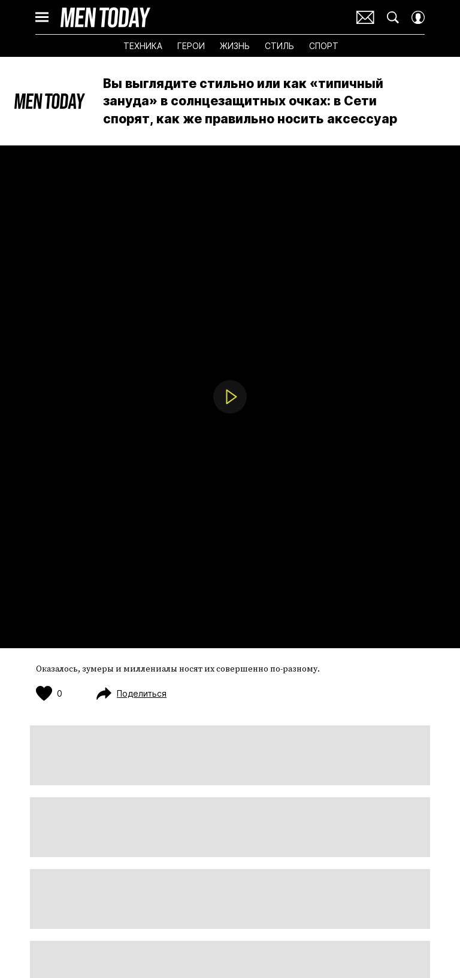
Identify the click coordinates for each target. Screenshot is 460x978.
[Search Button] (393, 17)
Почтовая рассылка (365, 17)
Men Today (105, 17)
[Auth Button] (418, 17)
